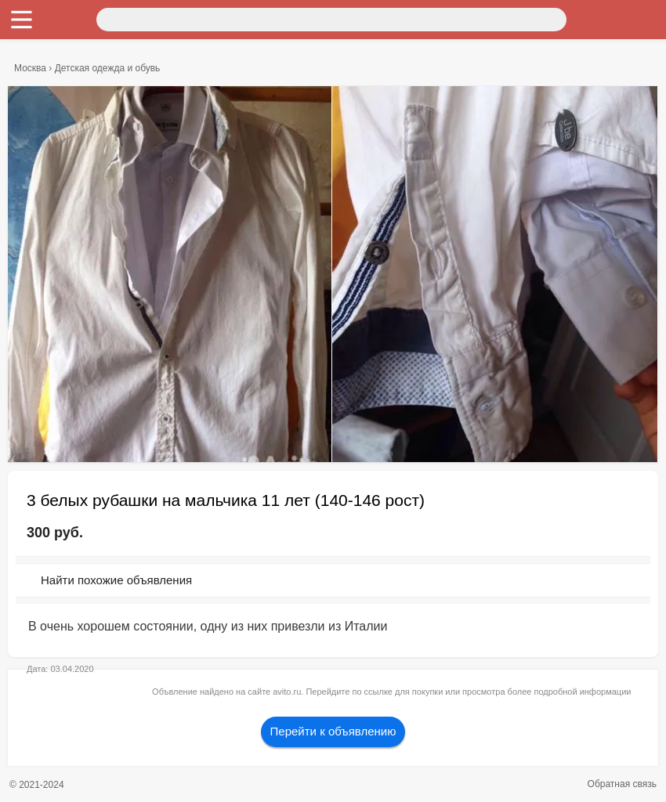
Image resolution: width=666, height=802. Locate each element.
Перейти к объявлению (333, 731)
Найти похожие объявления (116, 580)
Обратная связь (622, 784)
